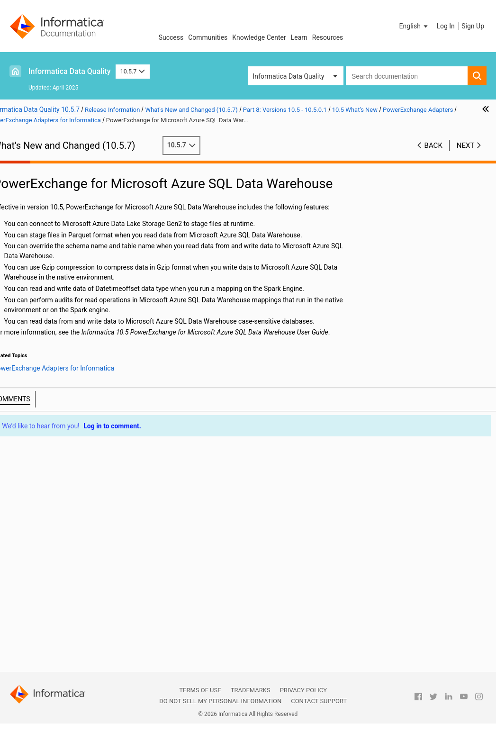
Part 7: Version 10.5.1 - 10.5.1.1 (62, 239)
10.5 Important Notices (64, 268)
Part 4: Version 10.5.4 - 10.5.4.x (62, 209)
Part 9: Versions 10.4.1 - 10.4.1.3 (63, 617)
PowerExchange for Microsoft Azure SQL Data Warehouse (91, 547)
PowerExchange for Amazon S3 (91, 458)
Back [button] (433, 155)
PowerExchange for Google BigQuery (91, 467)
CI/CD (48, 288)
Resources (327, 37)
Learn (299, 37)
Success (171, 37)
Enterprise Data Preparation (80, 368)
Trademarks (251, 690)
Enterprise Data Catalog (74, 358)
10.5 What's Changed (61, 607)
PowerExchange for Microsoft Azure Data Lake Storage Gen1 (91, 527)
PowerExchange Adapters (77, 428)
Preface (27, 159)
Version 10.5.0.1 (54, 258)
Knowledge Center (259, 37)
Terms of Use (200, 690)
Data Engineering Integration (60, 309)
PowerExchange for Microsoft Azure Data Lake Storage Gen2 (91, 537)
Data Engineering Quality (76, 318)
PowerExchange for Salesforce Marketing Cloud (91, 557)
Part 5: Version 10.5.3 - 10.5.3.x (62, 219)
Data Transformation (70, 348)
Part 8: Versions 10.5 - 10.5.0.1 (61, 249)
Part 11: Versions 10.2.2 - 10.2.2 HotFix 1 (62, 642)
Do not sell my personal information (220, 701)
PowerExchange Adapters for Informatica (75, 438)
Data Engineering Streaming (81, 328)
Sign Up (472, 26)
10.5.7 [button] (132, 71)
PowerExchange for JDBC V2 (91, 507)
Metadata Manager (68, 408)
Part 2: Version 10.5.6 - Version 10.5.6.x (61, 184)
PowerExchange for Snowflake (91, 567)
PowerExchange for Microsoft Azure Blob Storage (91, 517)
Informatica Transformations (54, 378)
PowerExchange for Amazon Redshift (91, 448)
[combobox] (407, 75)
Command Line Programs (77, 298)
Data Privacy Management (78, 338)
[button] (414, 26)
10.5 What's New (54, 278)
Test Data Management (74, 597)
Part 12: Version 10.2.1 (49, 657)
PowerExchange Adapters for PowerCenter (77, 577)
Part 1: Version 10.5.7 (47, 169)
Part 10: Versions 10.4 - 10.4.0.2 (62, 627)
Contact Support (319, 701)
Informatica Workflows (73, 388)
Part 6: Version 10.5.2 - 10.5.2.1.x (64, 229)
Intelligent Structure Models (80, 398)
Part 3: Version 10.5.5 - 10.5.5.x (62, 199)
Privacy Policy (303, 690)
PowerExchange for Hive (91, 497)
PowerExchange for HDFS (91, 487)
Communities (207, 37)
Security (51, 587)
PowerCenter (59, 418)
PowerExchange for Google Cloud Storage (91, 477)
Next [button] (466, 155)
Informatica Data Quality (69, 71)
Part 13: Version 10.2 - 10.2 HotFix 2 (69, 666)
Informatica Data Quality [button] (289, 76)
